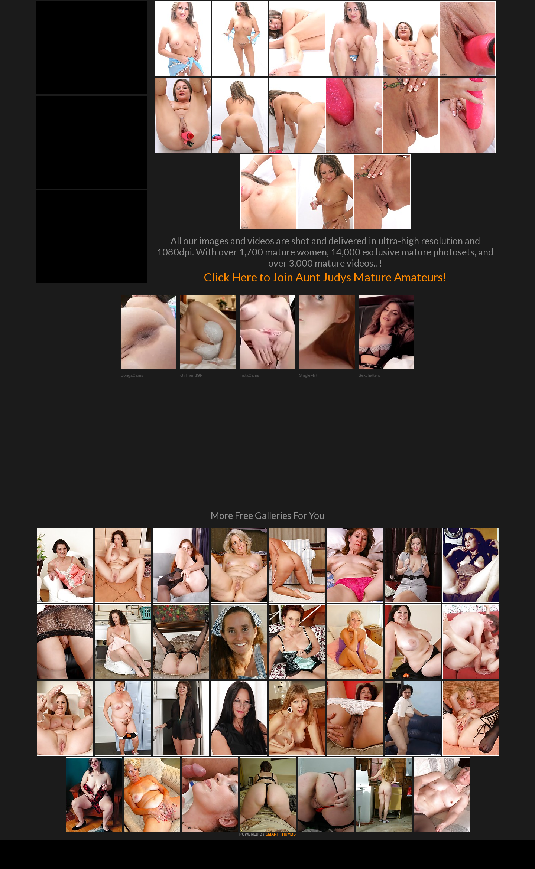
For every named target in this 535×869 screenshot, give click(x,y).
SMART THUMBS (281, 733)
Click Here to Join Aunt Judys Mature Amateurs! (325, 276)
